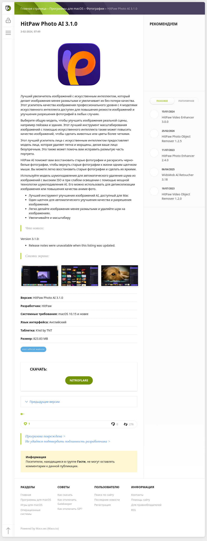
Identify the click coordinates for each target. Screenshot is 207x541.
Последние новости (107, 500)
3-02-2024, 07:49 (30, 31)
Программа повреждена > (45, 436)
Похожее (162, 100)
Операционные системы (30, 512)
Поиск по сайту (104, 495)
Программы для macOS (66, 8)
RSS (133, 510)
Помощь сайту (140, 500)
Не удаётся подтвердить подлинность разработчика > (67, 441)
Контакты (137, 495)
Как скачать (64, 495)
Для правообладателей (146, 505)
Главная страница (33, 8)
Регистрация (102, 505)
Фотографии (95, 8)
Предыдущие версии (45, 402)
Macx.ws (41, 528)
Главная (26, 495)
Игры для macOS (31, 505)
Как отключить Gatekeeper (66, 501)
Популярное (186, 100)
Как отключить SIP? (69, 509)
